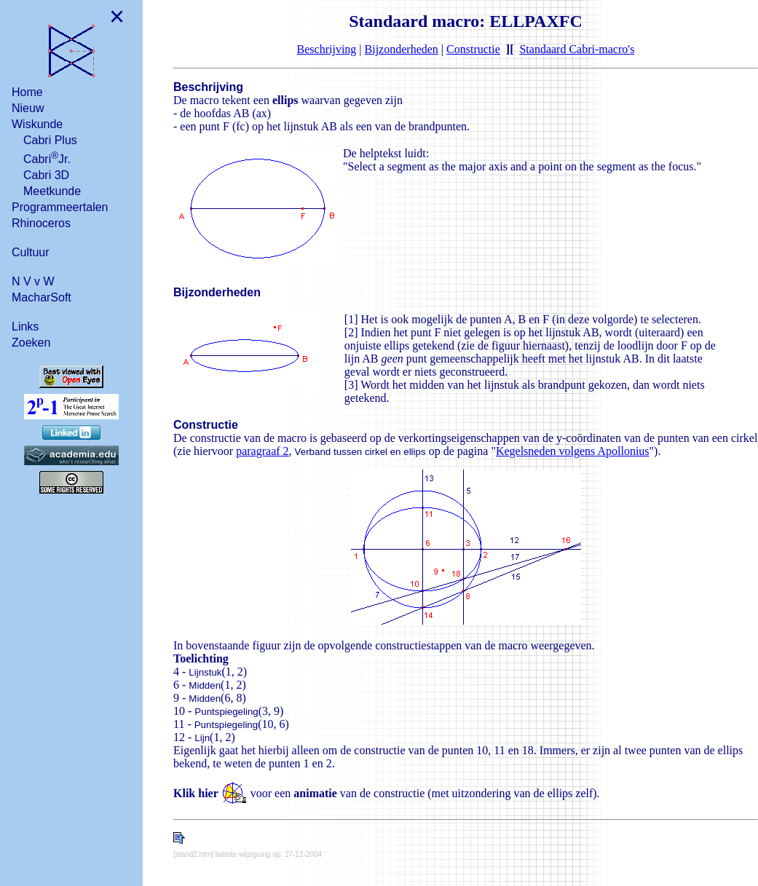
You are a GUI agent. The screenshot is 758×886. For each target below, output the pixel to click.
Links (25, 326)
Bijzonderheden (401, 49)
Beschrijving (327, 49)
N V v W (33, 281)
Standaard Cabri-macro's (576, 49)
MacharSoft (41, 297)
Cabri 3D (46, 175)
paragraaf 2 (262, 451)
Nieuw (28, 108)
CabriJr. (47, 157)
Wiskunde (37, 124)
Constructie (473, 49)
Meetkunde (52, 191)
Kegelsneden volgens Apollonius (573, 451)
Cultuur (31, 252)
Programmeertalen (60, 207)
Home (27, 92)
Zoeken (31, 342)
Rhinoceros (41, 223)
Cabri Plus (50, 140)
